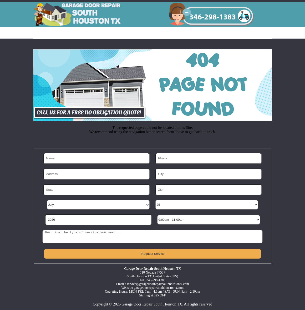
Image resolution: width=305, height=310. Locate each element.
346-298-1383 (156, 280)
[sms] (152, 236)
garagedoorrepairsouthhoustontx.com (159, 288)
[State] (96, 189)
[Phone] (208, 158)
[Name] (96, 158)
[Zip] (208, 189)
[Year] (98, 219)
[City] (208, 174)
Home (46, 33)
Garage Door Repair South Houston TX (152, 304)
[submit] (152, 254)
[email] (158, 284)
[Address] (96, 174)
